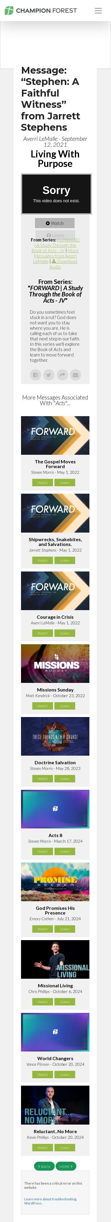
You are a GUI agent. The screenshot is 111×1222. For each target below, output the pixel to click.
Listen (58, 235)
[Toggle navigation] (98, 10)
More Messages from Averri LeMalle (56, 256)
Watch (57, 223)
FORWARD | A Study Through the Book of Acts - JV (56, 245)
